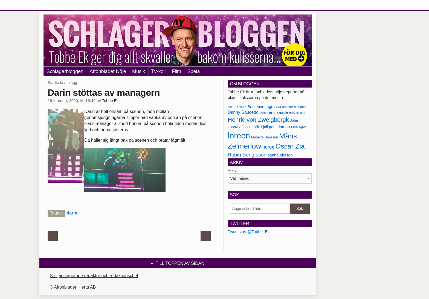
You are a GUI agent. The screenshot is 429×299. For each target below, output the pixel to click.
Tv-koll (158, 71)
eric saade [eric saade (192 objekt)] (278, 112)
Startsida (55, 82)
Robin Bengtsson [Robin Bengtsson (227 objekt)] (247, 155)
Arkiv (232, 170)
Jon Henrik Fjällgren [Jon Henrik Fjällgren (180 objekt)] (259, 127)
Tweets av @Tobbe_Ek (249, 231)
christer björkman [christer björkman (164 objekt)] (294, 107)
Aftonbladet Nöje (108, 71)
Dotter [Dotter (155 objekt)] (264, 112)
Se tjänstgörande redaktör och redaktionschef (94, 275)
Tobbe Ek (110, 100)
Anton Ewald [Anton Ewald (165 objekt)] (237, 107)
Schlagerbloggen (65, 71)
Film (176, 71)
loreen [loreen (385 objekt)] (239, 135)
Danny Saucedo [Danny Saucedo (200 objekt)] (243, 112)
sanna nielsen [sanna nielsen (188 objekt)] (280, 155)
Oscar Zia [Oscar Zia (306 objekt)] (290, 146)
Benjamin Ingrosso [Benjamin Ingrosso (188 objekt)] (264, 106)
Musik (138, 71)
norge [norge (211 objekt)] (268, 147)
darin (71, 213)
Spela (193, 71)
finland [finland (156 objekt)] (300, 112)
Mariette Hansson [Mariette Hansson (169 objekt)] (264, 137)
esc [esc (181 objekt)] (292, 112)
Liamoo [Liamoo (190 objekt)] (283, 127)
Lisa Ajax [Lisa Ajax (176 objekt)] (298, 127)
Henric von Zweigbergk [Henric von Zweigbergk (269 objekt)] (258, 119)
